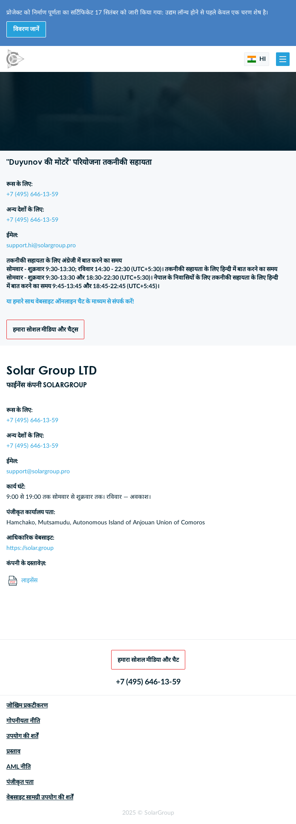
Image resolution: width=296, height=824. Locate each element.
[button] (283, 59)
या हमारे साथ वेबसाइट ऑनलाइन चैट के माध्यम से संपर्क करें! (70, 302)
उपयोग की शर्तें (22, 736)
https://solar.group (30, 548)
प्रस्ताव (13, 752)
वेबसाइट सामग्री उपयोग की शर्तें (39, 798)
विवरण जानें (26, 29)
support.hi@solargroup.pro (41, 246)
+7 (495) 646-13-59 (32, 194)
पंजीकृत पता (20, 782)
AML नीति (18, 767)
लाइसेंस (23, 581)
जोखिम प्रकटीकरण (27, 706)
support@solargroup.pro (38, 472)
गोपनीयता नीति (23, 721)
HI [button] (256, 59)
